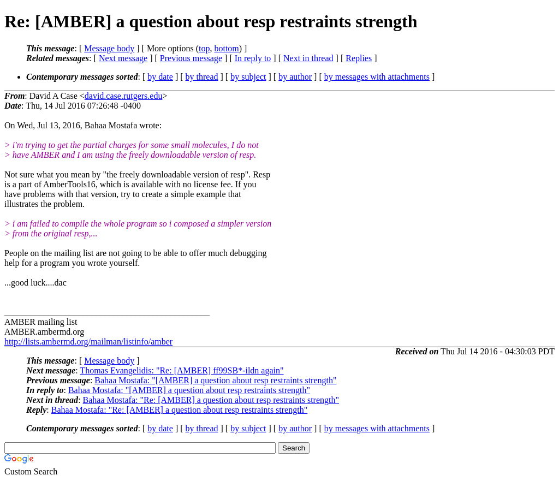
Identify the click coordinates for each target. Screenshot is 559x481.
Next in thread (308, 58)
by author (295, 76)
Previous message (191, 58)
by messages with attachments (377, 76)
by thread (202, 76)
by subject (248, 76)
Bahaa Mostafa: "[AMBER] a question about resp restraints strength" (215, 380)
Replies (359, 58)
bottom (226, 48)
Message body (109, 48)
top (204, 48)
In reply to (253, 58)
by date (160, 76)
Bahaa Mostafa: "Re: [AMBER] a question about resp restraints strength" (211, 400)
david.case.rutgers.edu (124, 95)
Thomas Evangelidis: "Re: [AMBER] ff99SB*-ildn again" (181, 370)
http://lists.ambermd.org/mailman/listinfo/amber (88, 341)
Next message (123, 58)
